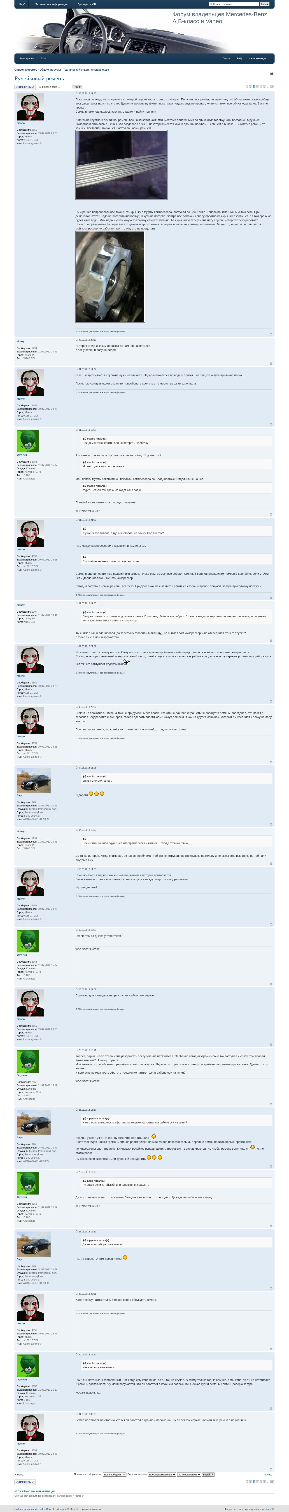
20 (272, 87)
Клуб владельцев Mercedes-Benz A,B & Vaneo (40, 1509)
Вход (43, 58)
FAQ (239, 58)
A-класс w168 (100, 69)
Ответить (25, 87)
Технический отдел (76, 69)
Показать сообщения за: (100, 1474)
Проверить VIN (87, 4)
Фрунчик (22, 455)
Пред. (20, 1474)
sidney (21, 341)
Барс (20, 795)
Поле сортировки (152, 1474)
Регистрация (26, 58)
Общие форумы (50, 69)
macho (21, 123)
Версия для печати (271, 73)
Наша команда (257, 58)
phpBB (268, 1509)
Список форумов (25, 69)
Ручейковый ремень (39, 78)
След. (268, 1474)
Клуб (22, 4)
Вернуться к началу (271, 334)
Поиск (226, 58)
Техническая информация (51, 4)
